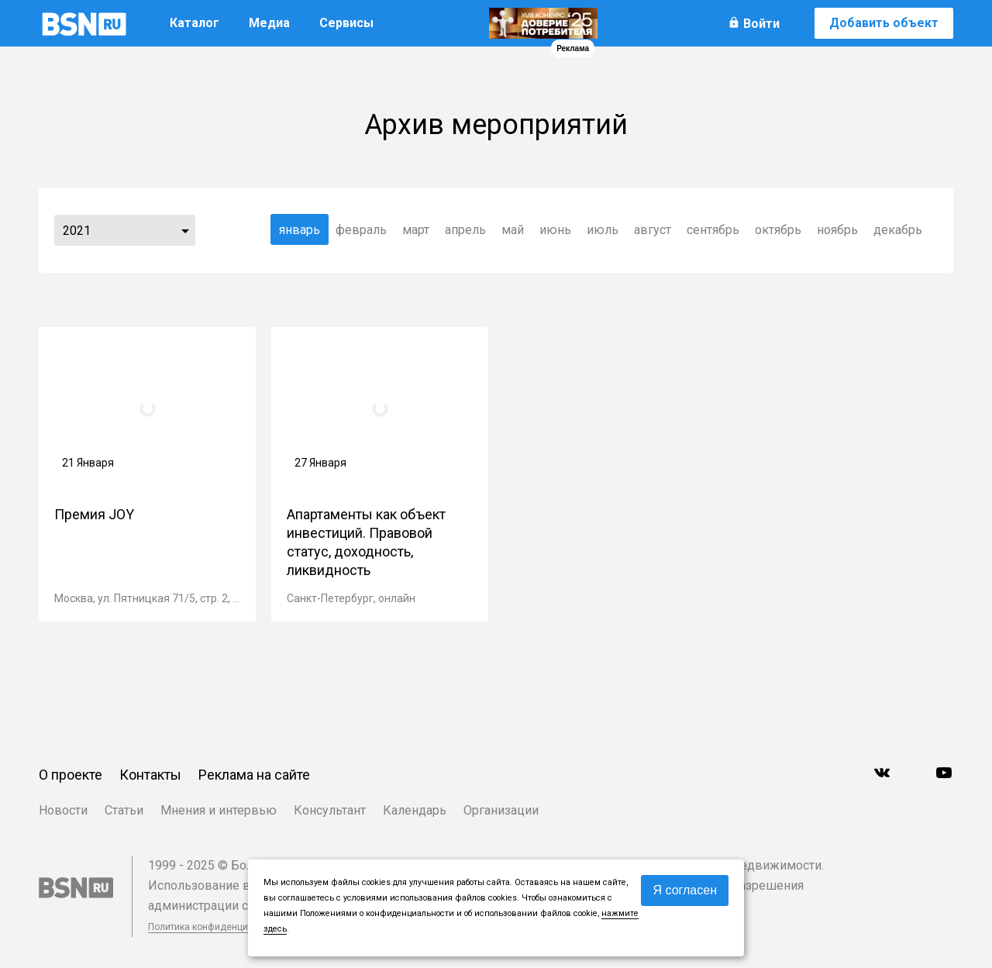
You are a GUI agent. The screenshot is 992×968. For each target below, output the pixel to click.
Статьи (124, 810)
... (185, 230)
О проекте (70, 774)
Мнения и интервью (218, 810)
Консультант (330, 810)
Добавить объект (884, 23)
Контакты (150, 774)
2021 (77, 230)
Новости (63, 810)
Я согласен (685, 890)
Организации (501, 810)
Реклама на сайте (254, 774)
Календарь (414, 810)
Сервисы (346, 23)
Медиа (269, 23)
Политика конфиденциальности (218, 926)
